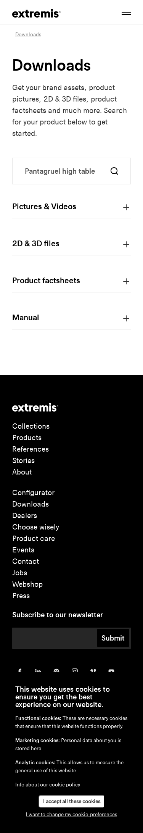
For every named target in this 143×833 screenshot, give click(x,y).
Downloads (30, 504)
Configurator (33, 492)
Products (27, 437)
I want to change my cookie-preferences (71, 814)
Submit (113, 638)
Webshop (27, 584)
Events (23, 550)
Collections (31, 426)
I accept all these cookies (71, 801)
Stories (23, 460)
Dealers (24, 515)
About (22, 472)
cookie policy (64, 784)
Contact (25, 561)
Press (21, 595)
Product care (33, 538)
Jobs (19, 572)
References (30, 449)
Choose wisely (35, 527)
